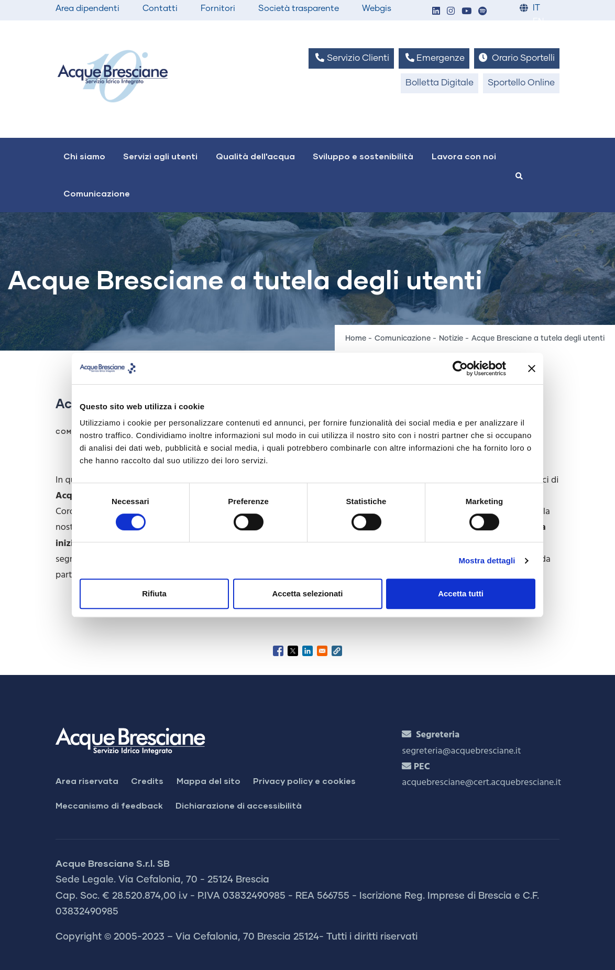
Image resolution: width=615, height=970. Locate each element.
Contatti (160, 8)
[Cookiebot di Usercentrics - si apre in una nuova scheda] (460, 368)
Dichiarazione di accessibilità (238, 805)
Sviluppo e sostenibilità (363, 156)
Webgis (376, 8)
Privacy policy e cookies (304, 781)
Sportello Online (521, 83)
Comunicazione (96, 193)
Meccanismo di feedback (109, 805)
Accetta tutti (461, 593)
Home (355, 338)
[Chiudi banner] (531, 368)
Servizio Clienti (351, 58)
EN (538, 22)
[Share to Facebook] (278, 651)
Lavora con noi (464, 156)
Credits (147, 781)
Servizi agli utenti (160, 156)
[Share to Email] (322, 651)
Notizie (451, 338)
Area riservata (87, 781)
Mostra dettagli (486, 560)
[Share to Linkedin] (307, 651)
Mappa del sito (208, 781)
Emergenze (434, 58)
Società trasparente (298, 8)
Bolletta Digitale (439, 83)
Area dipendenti (87, 8)
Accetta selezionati (307, 593)
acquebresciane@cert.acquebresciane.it (481, 782)
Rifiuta (154, 593)
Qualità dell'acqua (255, 156)
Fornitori (218, 8)
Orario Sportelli (517, 58)
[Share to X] (293, 651)
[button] (436, 12)
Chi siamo (84, 156)
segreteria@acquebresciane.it (461, 751)
